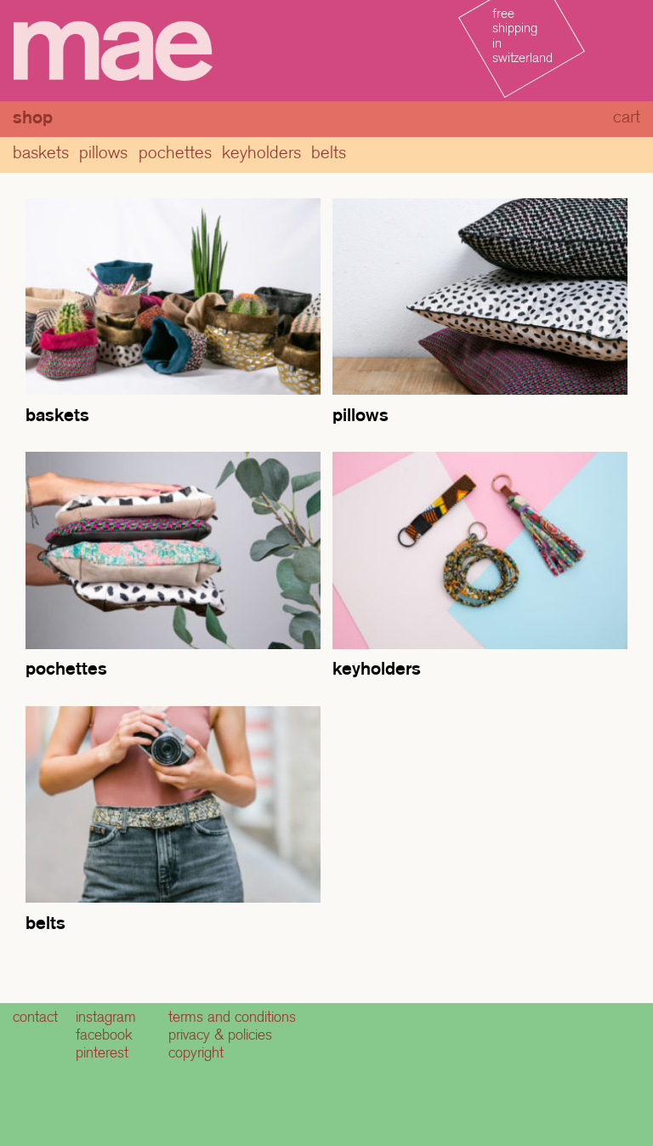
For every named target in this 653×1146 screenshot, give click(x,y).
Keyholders (261, 152)
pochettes (175, 152)
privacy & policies (220, 1034)
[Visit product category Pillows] (479, 316)
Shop (33, 117)
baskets (41, 152)
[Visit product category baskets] (173, 316)
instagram (106, 1016)
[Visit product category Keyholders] (479, 569)
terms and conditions (232, 1016)
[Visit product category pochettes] (173, 569)
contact (35, 1016)
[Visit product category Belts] (173, 824)
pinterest (102, 1052)
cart (626, 116)
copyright (196, 1052)
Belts (328, 152)
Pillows (103, 152)
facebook (104, 1034)
